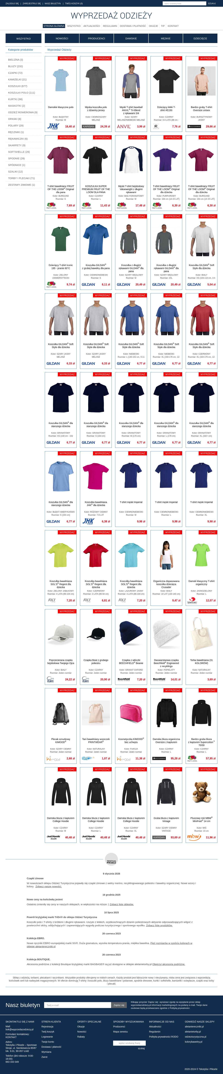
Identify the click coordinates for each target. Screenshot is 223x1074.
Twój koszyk (47, 1031)
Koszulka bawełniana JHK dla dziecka (96, 504)
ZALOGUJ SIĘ (12, 3)
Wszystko (74, 26)
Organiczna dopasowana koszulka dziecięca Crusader (166, 584)
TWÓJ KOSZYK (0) (74, 3)
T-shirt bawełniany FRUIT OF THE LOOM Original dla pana (60, 189)
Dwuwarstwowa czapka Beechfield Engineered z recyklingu (166, 663)
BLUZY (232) (15, 66)
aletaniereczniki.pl (194, 1026)
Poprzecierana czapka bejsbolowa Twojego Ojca (60, 662)
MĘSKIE (166, 38)
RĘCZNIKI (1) (16, 132)
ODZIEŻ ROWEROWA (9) (23, 112)
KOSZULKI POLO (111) (21, 92)
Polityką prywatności (180, 1008)
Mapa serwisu (120, 1031)
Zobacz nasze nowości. (49, 886)
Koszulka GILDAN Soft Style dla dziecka (201, 267)
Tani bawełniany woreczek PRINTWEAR (96, 741)
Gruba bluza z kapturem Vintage (166, 820)
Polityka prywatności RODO (163, 1036)
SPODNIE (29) (16, 158)
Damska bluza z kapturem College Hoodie (60, 820)
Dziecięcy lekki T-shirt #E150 (166, 109)
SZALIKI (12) (15, 171)
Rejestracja (47, 1026)
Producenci (96, 38)
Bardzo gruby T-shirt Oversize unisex (201, 109)
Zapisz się (119, 1005)
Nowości (62, 38)
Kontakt (173, 26)
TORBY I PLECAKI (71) (21, 178)
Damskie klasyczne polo (60, 107)
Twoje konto (47, 1041)
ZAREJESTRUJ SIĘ (32, 3)
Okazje (153, 26)
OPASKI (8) (14, 118)
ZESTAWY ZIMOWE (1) (21, 184)
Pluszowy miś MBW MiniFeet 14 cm (202, 820)
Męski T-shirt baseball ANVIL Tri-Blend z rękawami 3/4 (131, 110)
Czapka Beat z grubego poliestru (96, 662)
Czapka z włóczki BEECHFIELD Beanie (131, 662)
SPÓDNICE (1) (16, 165)
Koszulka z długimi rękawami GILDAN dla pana (131, 268)
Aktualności (91, 26)
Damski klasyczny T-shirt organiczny (202, 583)
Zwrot (44, 1057)
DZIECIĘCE (200, 38)
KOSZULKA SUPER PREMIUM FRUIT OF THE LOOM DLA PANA (96, 189)
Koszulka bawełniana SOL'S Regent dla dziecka (61, 584)
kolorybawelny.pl (193, 1041)
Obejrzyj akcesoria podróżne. (168, 964)
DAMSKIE (131, 38)
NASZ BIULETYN (53, 3)
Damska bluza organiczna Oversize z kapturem (166, 741)
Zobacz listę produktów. (159, 925)
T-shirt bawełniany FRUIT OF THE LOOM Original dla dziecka (166, 189)
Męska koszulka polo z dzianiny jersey (96, 109)
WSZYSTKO (23, 38)
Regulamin (110, 26)
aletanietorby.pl (193, 1031)
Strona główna (53, 26)
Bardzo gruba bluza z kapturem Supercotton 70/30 (201, 742)
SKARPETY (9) (16, 145)
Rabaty (81, 1036)
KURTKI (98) (15, 99)
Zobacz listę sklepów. (122, 904)
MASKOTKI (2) (16, 105)
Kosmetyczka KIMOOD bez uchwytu (131, 741)
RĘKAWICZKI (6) (18, 138)
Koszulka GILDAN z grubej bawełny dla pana (96, 267)
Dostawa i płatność (133, 26)
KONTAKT (11, 1037)
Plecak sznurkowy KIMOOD (60, 741)
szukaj (212, 3)
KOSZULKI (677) (17, 86)
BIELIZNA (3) (15, 59)
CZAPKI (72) (15, 72)
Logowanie (47, 1036)
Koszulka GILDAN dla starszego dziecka (61, 425)
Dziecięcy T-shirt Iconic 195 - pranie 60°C (61, 267)
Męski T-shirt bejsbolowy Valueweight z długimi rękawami (131, 189)
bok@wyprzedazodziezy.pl (19, 1029)
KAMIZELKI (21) (17, 79)
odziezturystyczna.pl (195, 1036)
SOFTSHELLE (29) (19, 151)
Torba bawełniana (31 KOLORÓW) (201, 662)
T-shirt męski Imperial (131, 502)
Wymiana (46, 1052)
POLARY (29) (16, 125)
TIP (163, 26)
